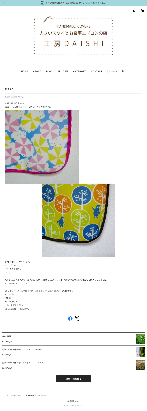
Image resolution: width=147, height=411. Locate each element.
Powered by (73, 406)
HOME (24, 71)
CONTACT (96, 71)
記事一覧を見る (73, 378)
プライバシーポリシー (12, 395)
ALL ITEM (63, 71)
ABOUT (37, 71)
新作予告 (9, 89)
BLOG (49, 71)
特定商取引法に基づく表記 (36, 395)
